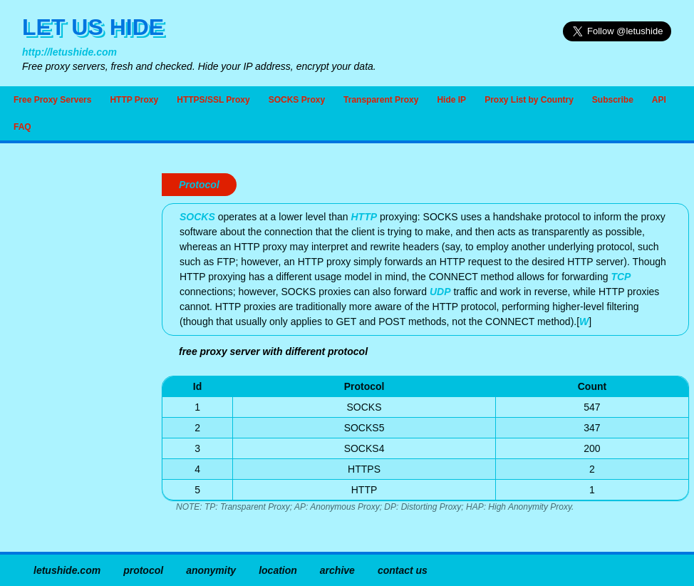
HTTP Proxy (134, 100)
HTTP (364, 216)
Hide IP (451, 100)
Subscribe (612, 100)
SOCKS (197, 216)
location (278, 570)
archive (337, 570)
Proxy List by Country (529, 100)
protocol (143, 570)
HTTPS (364, 469)
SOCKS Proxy (297, 100)
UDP (440, 291)
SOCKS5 (364, 427)
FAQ (22, 127)
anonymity (211, 570)
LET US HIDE (93, 27)
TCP (621, 276)
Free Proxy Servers (52, 100)
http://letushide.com (69, 52)
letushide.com (66, 570)
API (659, 100)
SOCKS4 (364, 448)
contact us (403, 570)
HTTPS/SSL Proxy (213, 100)
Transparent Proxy (380, 100)
